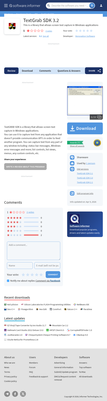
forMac (82, 371)
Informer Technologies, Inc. (91, 396)
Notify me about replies (21, 280)
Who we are (9, 362)
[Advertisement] (53, 53)
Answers (69, 70)
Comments (45, 70)
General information (63, 367)
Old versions (83, 169)
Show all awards (77, 146)
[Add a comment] (33, 251)
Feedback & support (38, 376)
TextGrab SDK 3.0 (85, 177)
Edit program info (85, 193)
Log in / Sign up (100, 5)
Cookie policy (10, 381)
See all (46, 36)
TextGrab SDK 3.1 (85, 173)
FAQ (31, 371)
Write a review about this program (25, 166)
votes (49, 31)
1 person (90, 163)
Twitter (23, 394)
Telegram (7, 394)
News (6, 367)
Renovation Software (85, 36)
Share (92, 70)
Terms (7, 371)
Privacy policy (10, 376)
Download (27, 70)
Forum (32, 367)
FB (15, 394)
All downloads (85, 376)
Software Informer (80, 226)
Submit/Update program (65, 371)
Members (33, 362)
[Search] (70, 5)
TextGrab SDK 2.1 (85, 182)
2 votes (30, 212)
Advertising (59, 362)
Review (11, 70)
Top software (85, 367)
